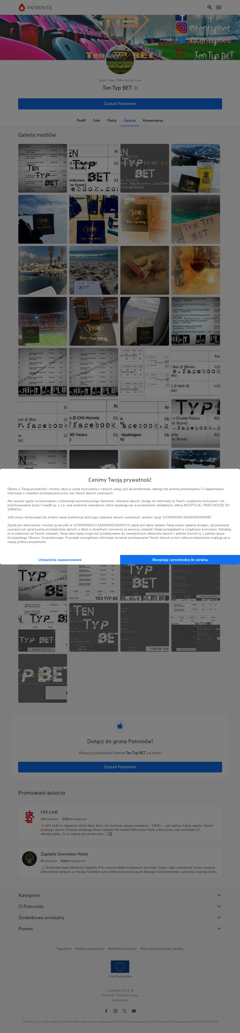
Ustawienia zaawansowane (60, 559)
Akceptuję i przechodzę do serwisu (180, 559)
